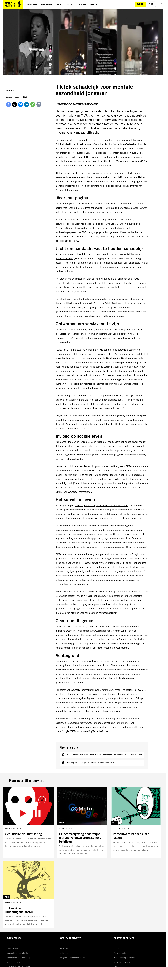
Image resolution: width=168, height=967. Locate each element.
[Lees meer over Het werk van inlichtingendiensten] (28, 894)
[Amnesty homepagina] (13, 4)
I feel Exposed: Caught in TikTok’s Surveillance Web (101, 505)
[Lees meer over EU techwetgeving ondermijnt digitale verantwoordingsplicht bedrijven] (82, 822)
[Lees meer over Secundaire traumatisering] (28, 822)
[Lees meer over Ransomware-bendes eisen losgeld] (136, 822)
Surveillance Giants (109, 665)
